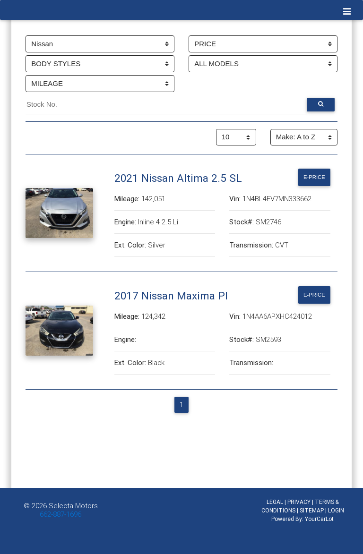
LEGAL (275, 501)
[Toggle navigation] (347, 12)
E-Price (314, 177)
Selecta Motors (73, 505)
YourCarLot (319, 518)
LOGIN (336, 510)
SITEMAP (312, 510)
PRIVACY (299, 501)
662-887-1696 (60, 514)
